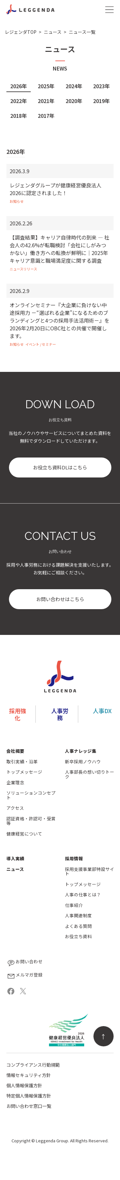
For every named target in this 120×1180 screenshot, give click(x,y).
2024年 (74, 86)
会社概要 (15, 751)
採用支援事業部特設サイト (89, 871)
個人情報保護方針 (24, 1085)
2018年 (18, 115)
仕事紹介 (74, 905)
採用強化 (17, 714)
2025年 (46, 86)
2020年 (74, 101)
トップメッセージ (24, 771)
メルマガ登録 (24, 976)
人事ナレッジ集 (80, 751)
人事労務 (59, 714)
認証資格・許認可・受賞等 (31, 821)
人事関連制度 (78, 915)
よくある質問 (78, 926)
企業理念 (15, 782)
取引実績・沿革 (22, 761)
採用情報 (74, 858)
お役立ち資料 (78, 936)
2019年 (101, 101)
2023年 (101, 86)
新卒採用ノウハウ (83, 761)
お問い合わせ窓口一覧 (28, 1106)
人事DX (102, 710)
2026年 (18, 86)
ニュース (15, 869)
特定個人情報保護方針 (28, 1095)
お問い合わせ (24, 963)
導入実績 (15, 858)
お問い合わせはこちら (60, 599)
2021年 (46, 101)
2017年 (46, 115)
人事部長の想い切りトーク (89, 774)
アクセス (15, 808)
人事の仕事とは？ (83, 894)
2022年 (18, 101)
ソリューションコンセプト (31, 795)
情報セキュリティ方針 (28, 1075)
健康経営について (24, 833)
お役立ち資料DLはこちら (60, 467)
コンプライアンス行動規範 (33, 1065)
